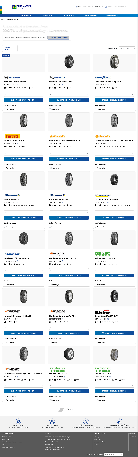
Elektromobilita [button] (111, 15)
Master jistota (6, 439)
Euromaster (99, 434)
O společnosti (98, 439)
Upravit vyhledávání (57, 38)
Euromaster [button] (68, 15)
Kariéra (96, 444)
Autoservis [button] (46, 15)
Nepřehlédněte (9, 434)
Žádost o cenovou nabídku (22, 100)
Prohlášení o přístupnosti (52, 449)
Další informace (10, 105)
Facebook (133, 437)
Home (3, 19)
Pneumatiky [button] (25, 15)
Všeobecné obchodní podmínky (54, 447)
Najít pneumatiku (12, 19)
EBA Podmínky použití (51, 442)
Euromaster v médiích (8, 447)
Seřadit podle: (112, 48)
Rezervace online (7, 437)
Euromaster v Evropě (100, 442)
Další (70, 410)
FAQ (3, 444)
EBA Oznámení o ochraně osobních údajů (57, 439)
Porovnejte (10, 109)
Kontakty (96, 437)
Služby (48, 434)
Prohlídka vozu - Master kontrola (12, 442)
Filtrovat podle (10, 48)
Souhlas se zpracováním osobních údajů (57, 437)
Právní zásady (49, 444)
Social (132, 434)
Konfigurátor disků (91, 15)
